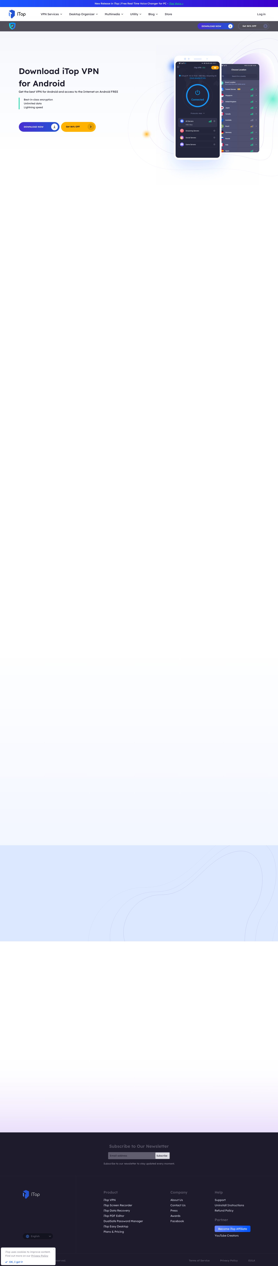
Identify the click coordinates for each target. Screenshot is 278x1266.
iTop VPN (110, 1200)
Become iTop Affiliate (232, 1229)
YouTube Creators (227, 1235)
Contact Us (178, 1205)
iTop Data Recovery (117, 1210)
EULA (251, 1260)
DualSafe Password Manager (123, 1221)
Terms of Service (199, 1260)
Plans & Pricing (114, 1231)
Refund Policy (224, 1210)
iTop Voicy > (176, 3)
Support (220, 1200)
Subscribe (161, 1155)
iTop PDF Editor (114, 1216)
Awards (175, 1216)
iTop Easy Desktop (116, 1226)
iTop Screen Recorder (118, 1205)
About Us (176, 1200)
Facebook (177, 1221)
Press (174, 1210)
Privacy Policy (229, 1260)
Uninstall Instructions (229, 1205)
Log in (261, 14)
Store (168, 14)
